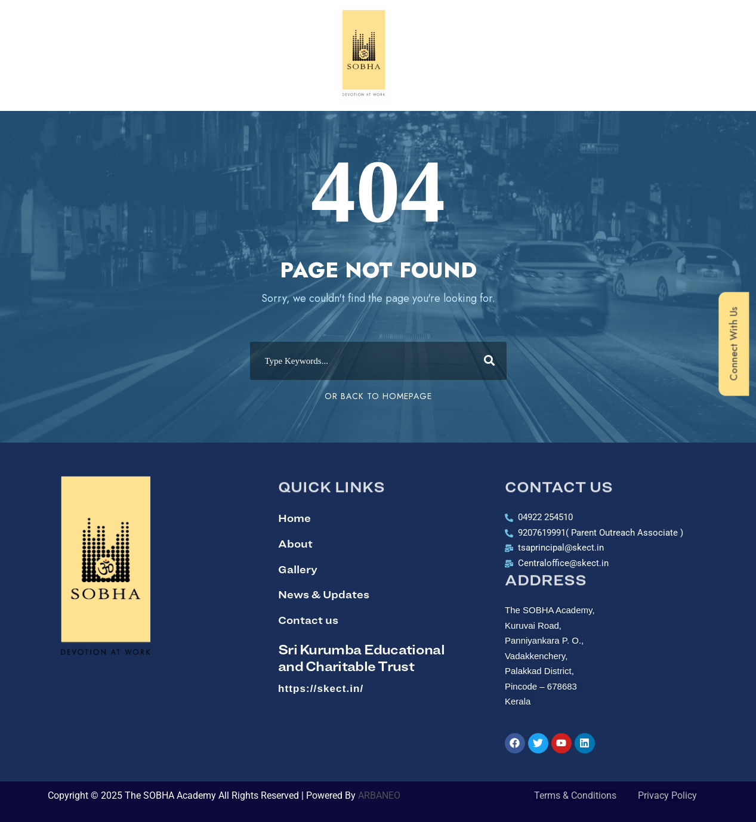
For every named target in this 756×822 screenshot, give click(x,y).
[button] (79, 21)
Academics (234, 21)
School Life (596, 22)
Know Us (151, 21)
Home (79, 21)
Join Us (673, 22)
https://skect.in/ (320, 688)
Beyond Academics (491, 22)
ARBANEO (381, 795)
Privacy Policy (667, 795)
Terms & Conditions (575, 795)
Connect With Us (733, 344)
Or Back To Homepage (378, 396)
